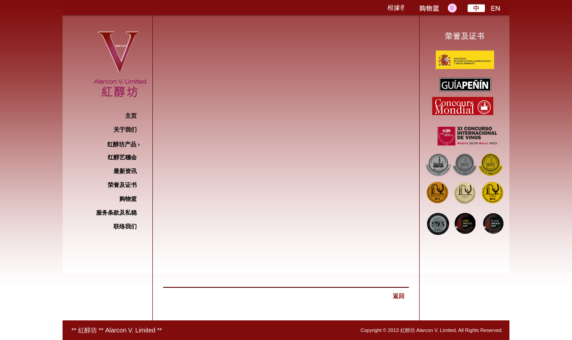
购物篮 (128, 198)
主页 (131, 115)
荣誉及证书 (122, 185)
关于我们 (125, 129)
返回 (398, 296)
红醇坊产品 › (122, 144)
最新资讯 (125, 171)
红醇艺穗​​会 (122, 157)
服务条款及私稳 (116, 212)
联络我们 (125, 226)
